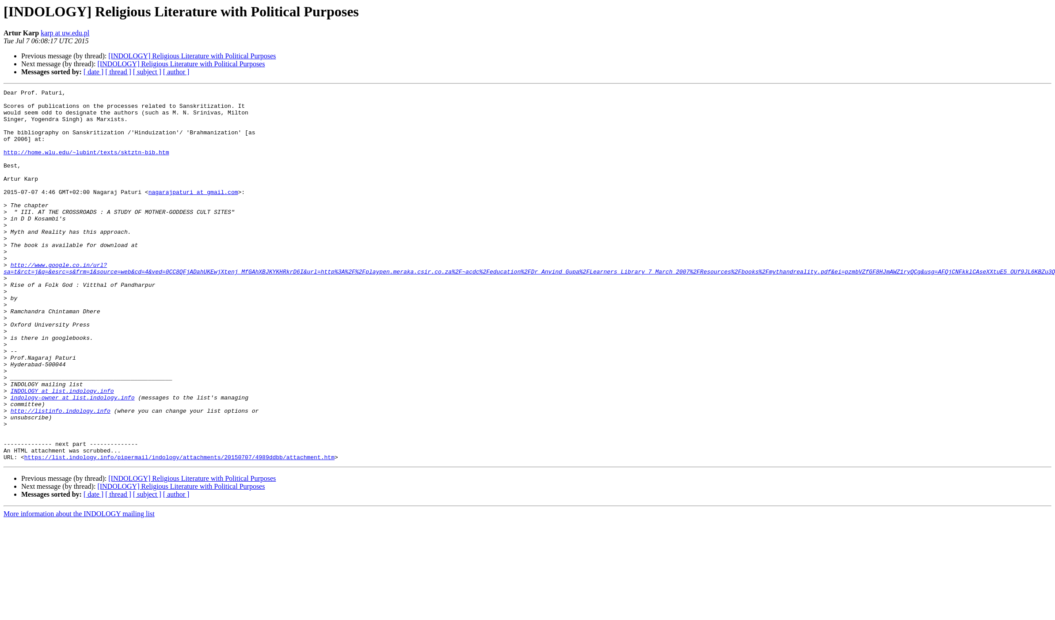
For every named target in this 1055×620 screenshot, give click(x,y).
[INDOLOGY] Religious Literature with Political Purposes (192, 56)
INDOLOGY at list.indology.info (62, 452)
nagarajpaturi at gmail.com (193, 213)
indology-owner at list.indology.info (73, 460)
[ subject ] (147, 72)
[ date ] (93, 72)
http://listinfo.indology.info (60, 475)
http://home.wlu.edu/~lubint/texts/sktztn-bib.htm (86, 165)
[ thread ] (118, 72)
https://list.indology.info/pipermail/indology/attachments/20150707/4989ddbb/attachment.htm (179, 531)
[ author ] (176, 72)
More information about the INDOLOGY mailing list (79, 588)
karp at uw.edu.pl (65, 33)
